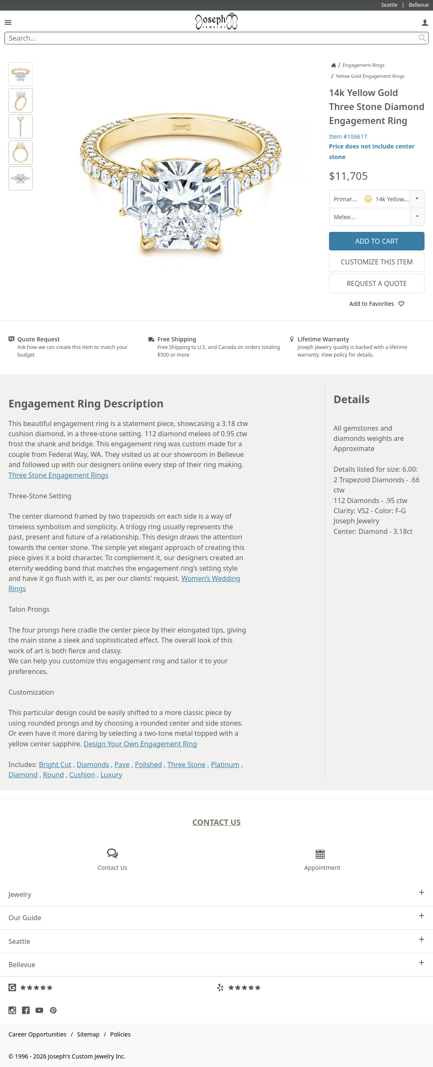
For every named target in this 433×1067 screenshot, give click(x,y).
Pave (122, 764)
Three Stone (186, 764)
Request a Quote (377, 283)
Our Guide (216, 917)
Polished (148, 764)
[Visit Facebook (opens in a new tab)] (28, 1010)
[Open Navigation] (8, 22)
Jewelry (216, 894)
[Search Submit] (422, 38)
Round (53, 774)
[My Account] (425, 22)
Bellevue (216, 964)
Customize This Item (377, 262)
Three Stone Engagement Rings (58, 475)
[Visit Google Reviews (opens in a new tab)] (112, 987)
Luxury (111, 774)
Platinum (225, 764)
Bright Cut (55, 764)
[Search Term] (216, 38)
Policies (120, 1034)
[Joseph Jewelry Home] (333, 65)
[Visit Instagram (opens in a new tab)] (14, 1010)
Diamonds (93, 764)
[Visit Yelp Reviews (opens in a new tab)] (320, 987)
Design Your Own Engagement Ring (140, 743)
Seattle (216, 941)
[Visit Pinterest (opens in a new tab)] (55, 1010)
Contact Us (216, 822)
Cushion (82, 774)
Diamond (23, 774)
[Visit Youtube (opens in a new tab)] (41, 1010)
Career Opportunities (37, 1034)
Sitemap (88, 1034)
